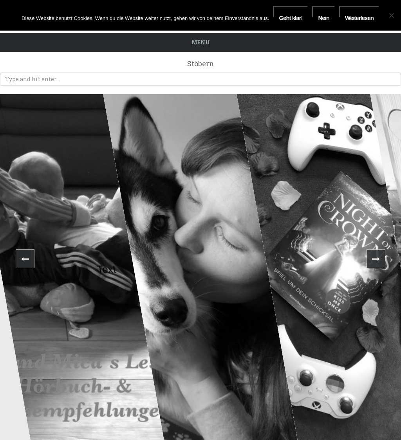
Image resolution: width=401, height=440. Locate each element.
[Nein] (391, 15)
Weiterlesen (359, 16)
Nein (323, 16)
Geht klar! (290, 16)
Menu (200, 42)
